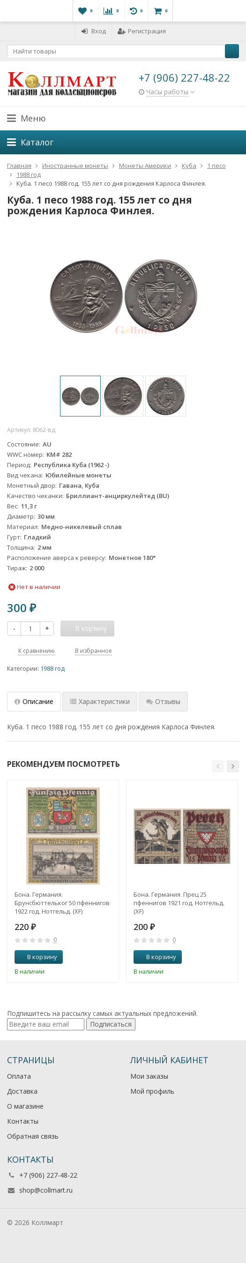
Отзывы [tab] (163, 701)
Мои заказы (149, 1076)
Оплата (19, 1076)
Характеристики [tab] (100, 701)
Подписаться (111, 1024)
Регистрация (142, 31)
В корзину (37, 957)
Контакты (22, 1121)
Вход (93, 31)
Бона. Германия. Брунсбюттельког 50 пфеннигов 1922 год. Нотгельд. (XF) (62, 902)
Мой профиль (152, 1091)
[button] (218, 766)
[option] (80, 396)
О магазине (25, 1106)
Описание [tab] (34, 701)
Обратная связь (33, 1136)
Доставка (22, 1091)
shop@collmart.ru (46, 1190)
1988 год (52, 669)
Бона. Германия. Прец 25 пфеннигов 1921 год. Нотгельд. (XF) (179, 902)
